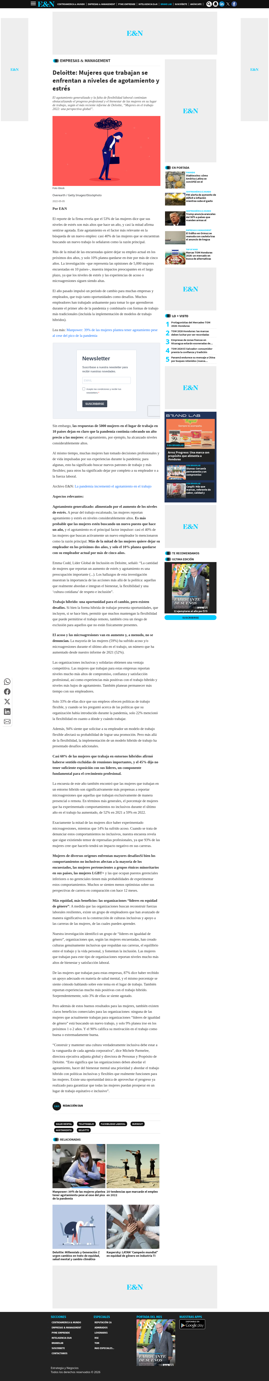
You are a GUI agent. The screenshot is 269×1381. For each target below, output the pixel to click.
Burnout (137, 1123)
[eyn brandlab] (183, 416)
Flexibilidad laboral (113, 1123)
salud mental (64, 1123)
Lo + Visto (180, 316)
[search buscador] (209, 4)
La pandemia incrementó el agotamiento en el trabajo (113, 486)
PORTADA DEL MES (149, 1317)
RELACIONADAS (70, 1139)
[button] (7, 682)
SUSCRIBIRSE (190, 617)
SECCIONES (58, 1317)
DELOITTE (84, 1130)
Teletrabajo (86, 1123)
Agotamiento (64, 1130)
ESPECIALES (102, 1317)
